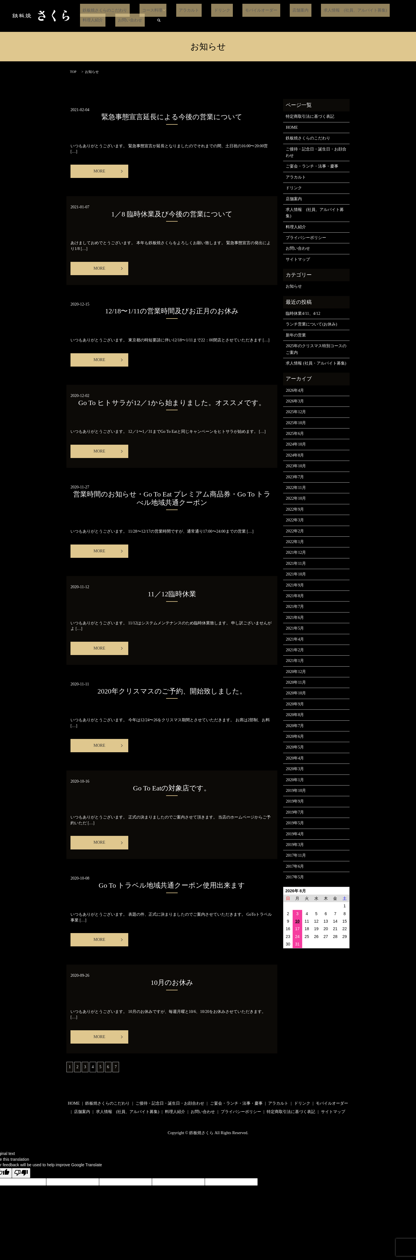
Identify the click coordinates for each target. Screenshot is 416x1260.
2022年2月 (295, 531)
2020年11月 (296, 682)
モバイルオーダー (240, 10)
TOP (73, 72)
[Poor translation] (21, 1173)
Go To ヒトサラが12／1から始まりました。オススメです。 (171, 402)
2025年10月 (296, 423)
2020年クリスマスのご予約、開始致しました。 (172, 691)
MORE (99, 171)
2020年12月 (296, 671)
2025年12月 (296, 412)
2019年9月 (295, 801)
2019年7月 (295, 812)
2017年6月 (295, 866)
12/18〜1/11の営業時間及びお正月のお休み (172, 311)
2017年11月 (296, 855)
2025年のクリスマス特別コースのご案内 (316, 349)
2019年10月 (296, 790)
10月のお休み (172, 982)
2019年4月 (295, 834)
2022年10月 (296, 498)
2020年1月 (295, 780)
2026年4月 (295, 390)
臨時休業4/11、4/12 (303, 313)
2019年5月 (295, 823)
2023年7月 (295, 477)
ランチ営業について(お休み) (311, 324)
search (118, 20)
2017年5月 (295, 877)
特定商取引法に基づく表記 (310, 116)
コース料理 (144, 10)
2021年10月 (296, 574)
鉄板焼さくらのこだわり (102, 10)
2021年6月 (295, 617)
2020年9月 (295, 704)
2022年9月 (295, 509)
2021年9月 (295, 585)
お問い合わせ (92, 20)
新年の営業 (296, 335)
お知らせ (294, 286)
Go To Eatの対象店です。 (172, 788)
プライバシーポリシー (306, 238)
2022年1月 (295, 542)
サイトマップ (298, 259)
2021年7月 (295, 606)
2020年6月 (295, 736)
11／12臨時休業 (172, 594)
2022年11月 (296, 487)
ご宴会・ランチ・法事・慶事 (312, 166)
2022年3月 (295, 520)
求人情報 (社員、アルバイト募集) (323, 10)
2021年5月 (295, 628)
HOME (292, 127)
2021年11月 (296, 563)
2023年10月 (296, 466)
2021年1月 (295, 660)
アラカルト (178, 10)
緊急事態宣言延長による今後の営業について (171, 117)
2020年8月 (295, 715)
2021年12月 (296, 552)
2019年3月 (295, 845)
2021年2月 (295, 650)
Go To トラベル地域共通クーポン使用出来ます (172, 885)
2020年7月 (295, 726)
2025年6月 (295, 433)
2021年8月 (295, 596)
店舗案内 (274, 10)
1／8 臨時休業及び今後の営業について (172, 214)
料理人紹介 (375, 10)
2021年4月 (295, 639)
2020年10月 (296, 693)
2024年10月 (296, 444)
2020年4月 (295, 758)
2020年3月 (295, 769)
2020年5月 (295, 747)
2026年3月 (295, 401)
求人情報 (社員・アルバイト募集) (316, 363)
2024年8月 (295, 455)
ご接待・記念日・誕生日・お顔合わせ (316, 152)
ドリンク (206, 10)
